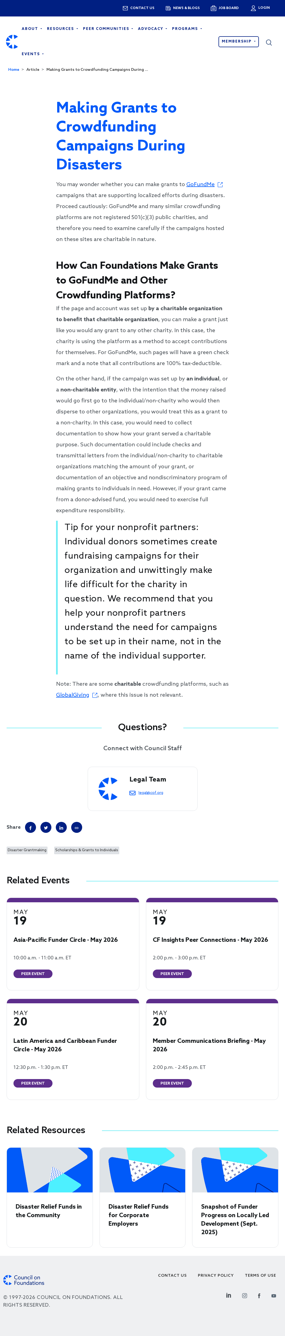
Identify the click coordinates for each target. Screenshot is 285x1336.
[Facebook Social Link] (259, 1295)
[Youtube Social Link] (273, 1295)
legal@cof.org (151, 792)
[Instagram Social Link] (244, 1295)
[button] (272, 42)
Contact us (142, 8)
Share (14, 827)
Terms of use (260, 1275)
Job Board (228, 8)
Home (13, 70)
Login (263, 8)
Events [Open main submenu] (31, 54)
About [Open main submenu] (31, 29)
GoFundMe (200, 184)
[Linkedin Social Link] (228, 1295)
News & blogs (186, 8)
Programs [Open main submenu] (185, 29)
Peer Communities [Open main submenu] (107, 29)
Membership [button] (237, 42)
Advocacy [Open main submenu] (151, 29)
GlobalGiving (72, 695)
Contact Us (172, 1275)
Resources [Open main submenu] (61, 29)
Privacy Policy (216, 1275)
